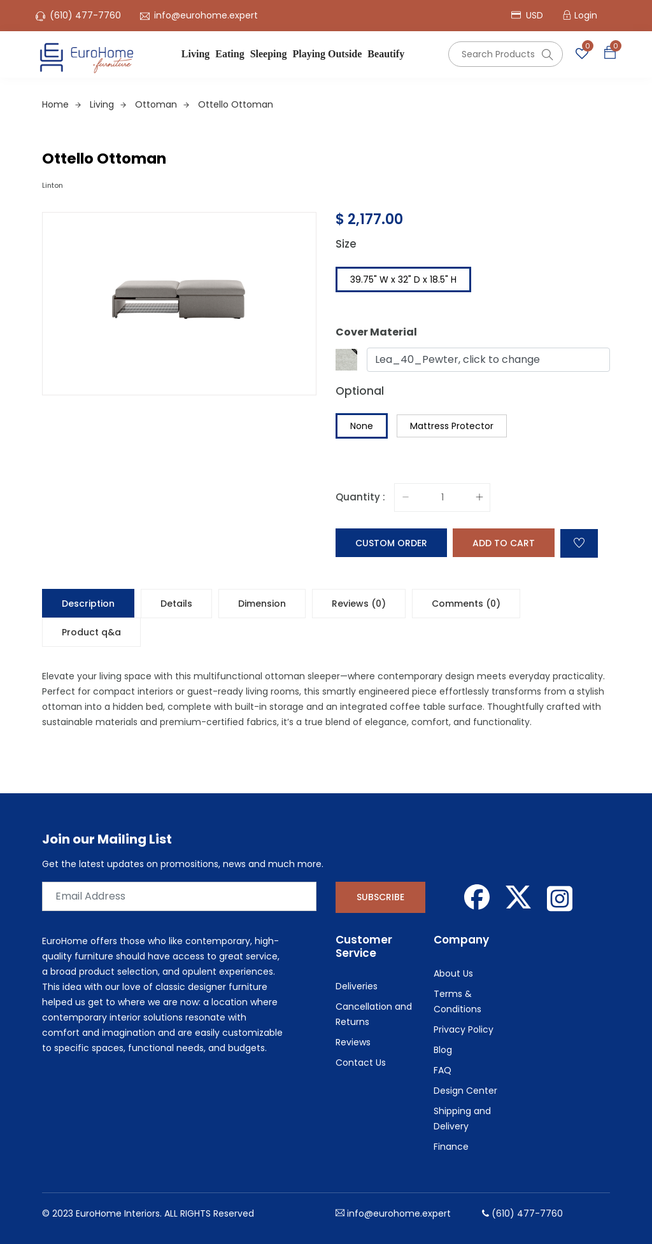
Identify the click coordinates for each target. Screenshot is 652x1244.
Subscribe (380, 897)
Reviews (353, 1042)
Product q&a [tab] (91, 632)
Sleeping (268, 53)
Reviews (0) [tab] (359, 603)
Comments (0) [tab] (466, 603)
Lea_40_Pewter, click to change (457, 359)
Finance (451, 1146)
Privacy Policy (463, 1029)
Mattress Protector (451, 426)
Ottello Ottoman (235, 104)
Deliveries (357, 986)
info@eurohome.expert (206, 15)
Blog (443, 1049)
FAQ (442, 1070)
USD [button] (527, 15)
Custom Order (391, 543)
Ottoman (162, 104)
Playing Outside (327, 53)
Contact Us (361, 1062)
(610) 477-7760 (85, 15)
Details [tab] (176, 603)
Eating (229, 53)
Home (61, 104)
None (361, 426)
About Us (453, 973)
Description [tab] (88, 603)
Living (195, 53)
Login (585, 15)
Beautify (385, 53)
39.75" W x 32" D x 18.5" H (403, 279)
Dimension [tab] (262, 603)
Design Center (465, 1090)
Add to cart (503, 543)
